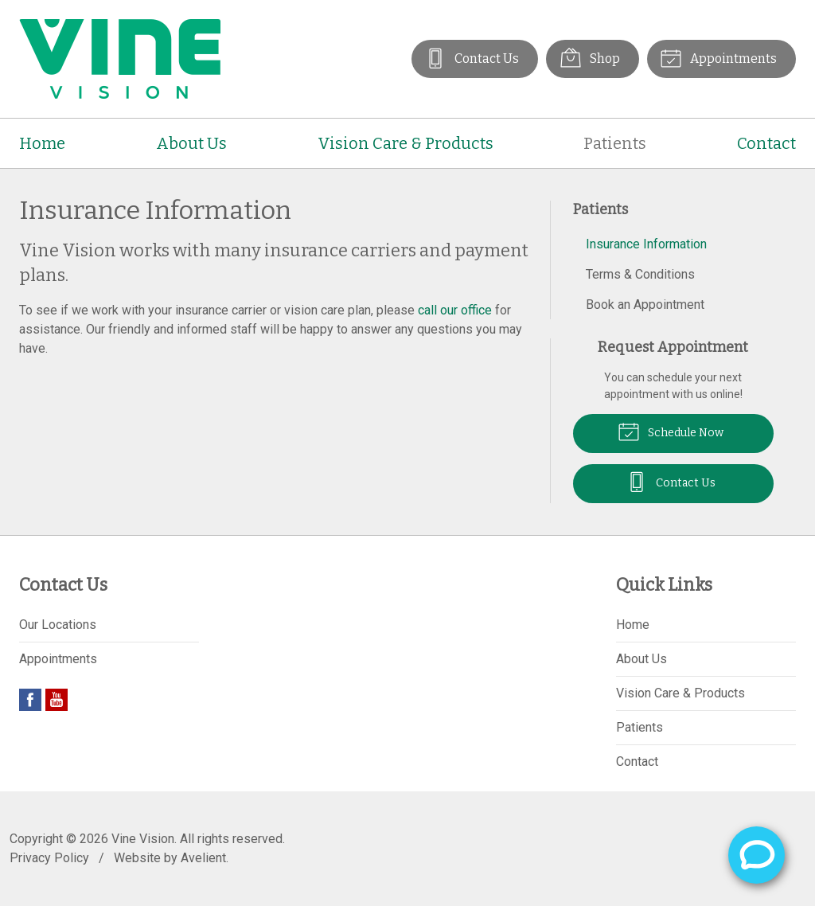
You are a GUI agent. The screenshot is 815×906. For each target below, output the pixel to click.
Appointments (718, 57)
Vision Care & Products (405, 143)
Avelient (203, 857)
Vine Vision (142, 838)
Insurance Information (646, 244)
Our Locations (57, 624)
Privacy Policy (49, 857)
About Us (191, 143)
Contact (766, 143)
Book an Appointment (645, 304)
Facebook (30, 700)
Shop (589, 57)
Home (42, 143)
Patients (614, 143)
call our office (455, 310)
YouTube (56, 700)
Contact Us (470, 57)
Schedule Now (670, 431)
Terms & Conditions (640, 274)
